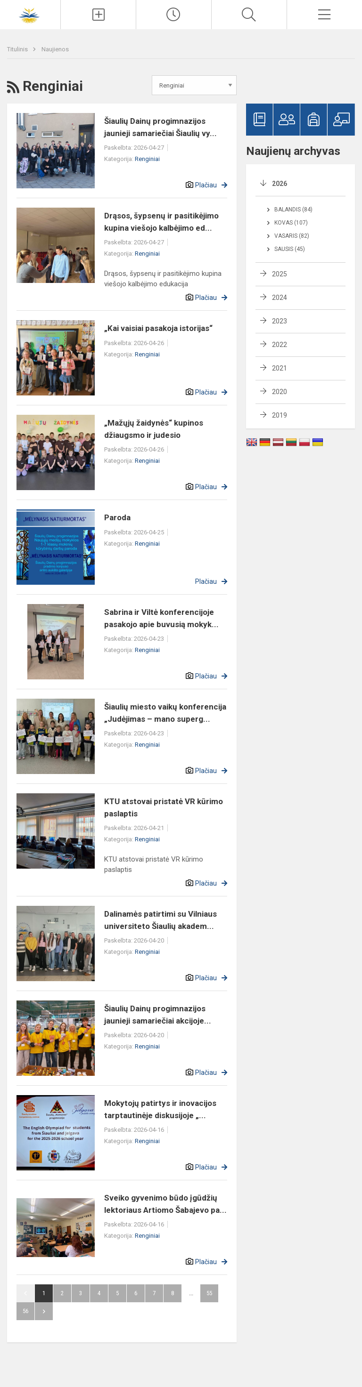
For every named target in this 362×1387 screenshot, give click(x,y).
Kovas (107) (291, 222)
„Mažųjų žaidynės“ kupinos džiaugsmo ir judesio (153, 429)
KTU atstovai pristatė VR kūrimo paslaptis (163, 807)
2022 (279, 344)
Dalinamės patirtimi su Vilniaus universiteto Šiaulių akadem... (160, 920)
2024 (279, 297)
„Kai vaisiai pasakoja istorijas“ (158, 328)
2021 (279, 368)
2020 (279, 391)
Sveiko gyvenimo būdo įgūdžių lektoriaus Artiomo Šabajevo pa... (165, 1204)
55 (209, 1293)
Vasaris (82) (291, 236)
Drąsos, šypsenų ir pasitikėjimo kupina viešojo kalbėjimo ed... (161, 222)
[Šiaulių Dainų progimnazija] (30, 13)
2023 (279, 321)
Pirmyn (44, 1311)
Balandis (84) (293, 209)
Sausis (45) (289, 249)
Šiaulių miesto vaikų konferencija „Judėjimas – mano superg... (165, 713)
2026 (279, 183)
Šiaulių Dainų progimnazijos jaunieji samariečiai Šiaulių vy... (160, 127)
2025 (279, 274)
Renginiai (147, 158)
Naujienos (55, 49)
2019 (279, 415)
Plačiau (206, 185)
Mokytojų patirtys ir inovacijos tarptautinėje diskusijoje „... (160, 1109)
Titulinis (18, 49)
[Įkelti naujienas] (98, 14)
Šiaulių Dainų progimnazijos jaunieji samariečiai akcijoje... (157, 1014)
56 (25, 1310)
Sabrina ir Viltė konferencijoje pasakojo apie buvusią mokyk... (161, 618)
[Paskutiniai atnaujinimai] (173, 14)
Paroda (117, 517)
